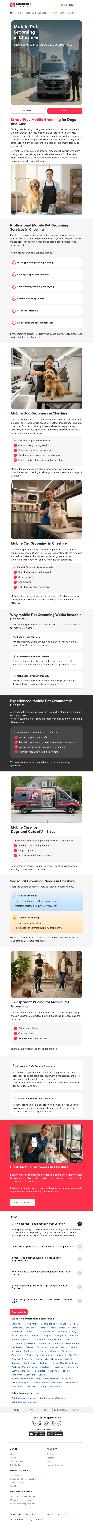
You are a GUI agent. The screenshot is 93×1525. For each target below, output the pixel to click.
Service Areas (16, 1461)
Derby (64, 1347)
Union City (60, 1367)
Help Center (16, 1475)
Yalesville (31, 1343)
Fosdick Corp (45, 1343)
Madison (27, 1339)
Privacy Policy (16, 1514)
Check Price (28, 111)
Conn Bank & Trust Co (22, 1359)
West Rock (55, 1386)
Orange (43, 1351)
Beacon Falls (42, 1359)
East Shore (57, 1382)
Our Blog (14, 1486)
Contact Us (51, 1454)
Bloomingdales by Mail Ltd (54, 1324)
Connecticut (43, 13)
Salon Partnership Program (22, 1503)
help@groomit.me (52, 1418)
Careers (50, 1458)
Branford (74, 1335)
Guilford (16, 1339)
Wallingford (17, 1343)
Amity (44, 1386)
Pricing (13, 1458)
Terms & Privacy (17, 1482)
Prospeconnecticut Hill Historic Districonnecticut (35, 1378)
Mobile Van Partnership (21, 1500)
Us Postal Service (46, 1331)
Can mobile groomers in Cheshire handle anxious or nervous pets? (42, 1301)
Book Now (65, 111)
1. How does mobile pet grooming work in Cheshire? (38, 1223)
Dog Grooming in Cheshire (52, 1398)
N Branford (40, 1339)
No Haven (16, 1351)
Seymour (16, 1363)
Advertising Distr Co (67, 1355)
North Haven (30, 1351)
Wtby (73, 1331)
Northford (70, 1339)
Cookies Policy (31, 1514)
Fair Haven (42, 1347)
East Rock (31, 1375)
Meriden (74, 1324)
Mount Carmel (58, 1328)
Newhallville (32, 1386)
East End (24, 1335)
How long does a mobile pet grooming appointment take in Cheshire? (42, 1273)
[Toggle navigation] (80, 5)
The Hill (66, 1371)
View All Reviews (22, 1202)
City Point (55, 1371)
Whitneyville (33, 1355)
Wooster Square (41, 1382)
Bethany (30, 1331)
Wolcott (36, 1335)
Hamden (44, 1328)
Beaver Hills (41, 1371)
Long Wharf (17, 1375)
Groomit (17, 13)
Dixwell (42, 1375)
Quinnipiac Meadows (22, 1371)
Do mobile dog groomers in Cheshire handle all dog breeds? (42, 1246)
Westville (54, 1351)
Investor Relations (54, 1465)
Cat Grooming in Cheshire (24, 1402)
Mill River (66, 1378)
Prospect (47, 1335)
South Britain (30, 1363)
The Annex (71, 1382)
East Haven (17, 1347)
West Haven (18, 1355)
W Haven (66, 1351)
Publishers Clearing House (24, 1367)
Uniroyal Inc (61, 1335)
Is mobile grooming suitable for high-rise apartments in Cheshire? (39, 1287)
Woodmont (17, 1386)
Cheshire (72, 13)
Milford (74, 1347)
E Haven (30, 1347)
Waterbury (62, 1331)
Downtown (73, 1367)
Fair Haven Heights (21, 1382)
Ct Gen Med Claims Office (65, 1363)
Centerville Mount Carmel (24, 1328)
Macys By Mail (30, 1324)
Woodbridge (48, 1355)
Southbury (44, 1363)
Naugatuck (56, 1359)
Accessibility (70, 1514)
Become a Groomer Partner (23, 1496)
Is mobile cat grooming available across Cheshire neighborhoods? (36, 1259)
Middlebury (46, 1367)
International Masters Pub (67, 1343)
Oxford (68, 1359)
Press (49, 1461)
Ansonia (54, 1347)
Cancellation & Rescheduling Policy (26, 1479)
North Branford (55, 1339)
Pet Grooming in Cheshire (24, 1398)
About (13, 1454)
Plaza (14, 1335)
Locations (29, 13)
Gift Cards (15, 1465)
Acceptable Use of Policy (51, 1514)
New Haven (58, 13)
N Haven (72, 1328)
